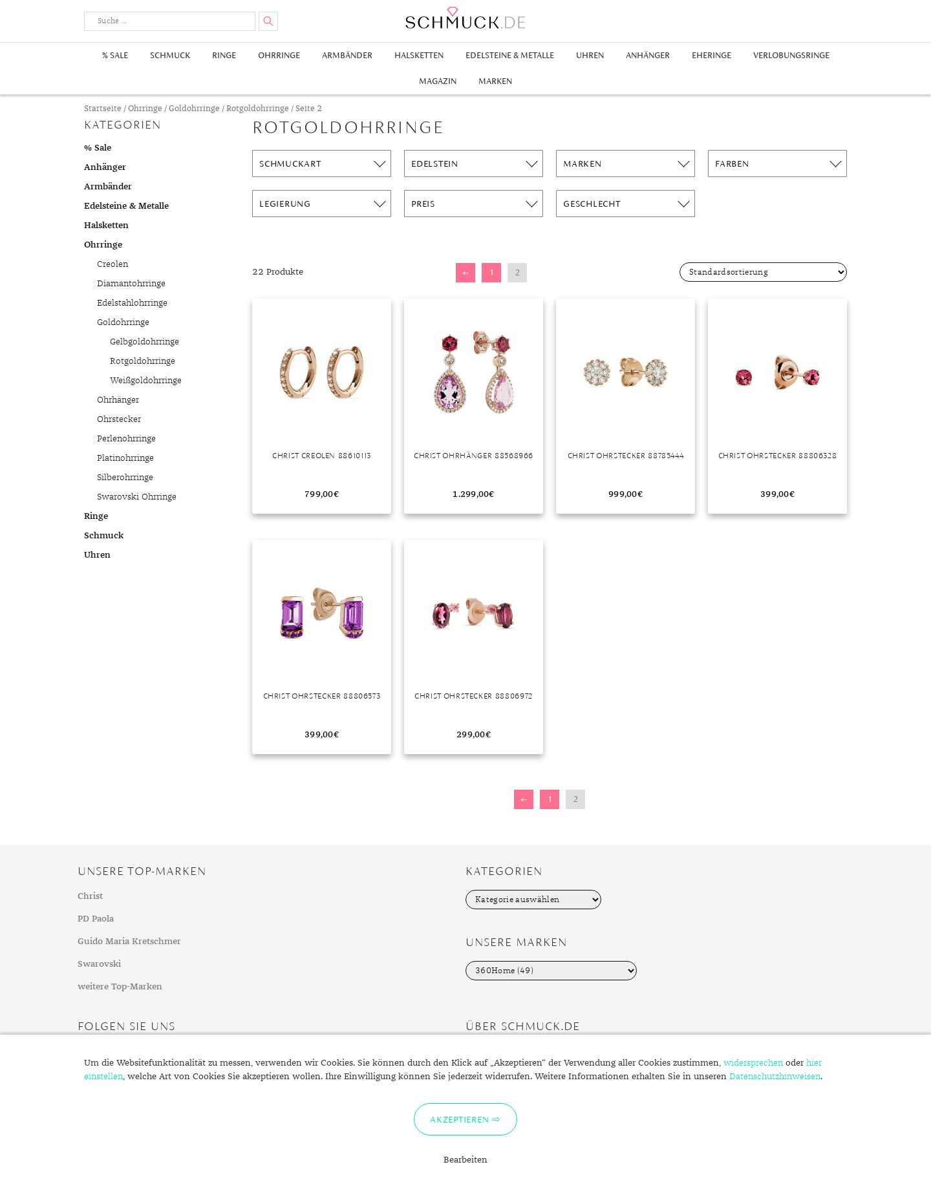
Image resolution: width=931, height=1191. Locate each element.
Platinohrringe (125, 458)
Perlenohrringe (126, 438)
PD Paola (96, 918)
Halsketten (419, 55)
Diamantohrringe (131, 283)
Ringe (224, 55)
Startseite (103, 109)
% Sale (115, 55)
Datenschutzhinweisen (774, 1076)
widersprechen (753, 1063)
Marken (495, 81)
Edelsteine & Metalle (510, 55)
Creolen (112, 264)
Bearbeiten (465, 1160)
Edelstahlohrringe (132, 303)
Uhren (590, 55)
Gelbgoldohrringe (144, 341)
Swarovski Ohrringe (137, 496)
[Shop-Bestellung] (763, 272)
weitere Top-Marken (120, 986)
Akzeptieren (459, 1119)
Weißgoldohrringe (146, 380)
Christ (90, 896)
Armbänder (347, 55)
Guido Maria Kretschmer (129, 941)
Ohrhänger (118, 400)
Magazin (437, 81)
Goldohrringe (194, 109)
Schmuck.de (465, 17)
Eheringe (711, 55)
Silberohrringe (125, 477)
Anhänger (648, 55)
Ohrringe (279, 55)
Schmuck (170, 55)
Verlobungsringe (791, 55)
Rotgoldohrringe (257, 109)
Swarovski (99, 964)
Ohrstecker (119, 419)
